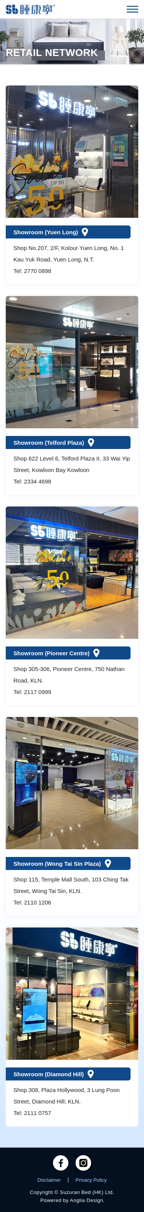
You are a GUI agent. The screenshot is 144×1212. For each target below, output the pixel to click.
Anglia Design (86, 1200)
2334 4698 (37, 481)
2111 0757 (37, 1113)
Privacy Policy (91, 1179)
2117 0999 (37, 692)
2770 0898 (37, 271)
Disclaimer (49, 1179)
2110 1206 (37, 902)
